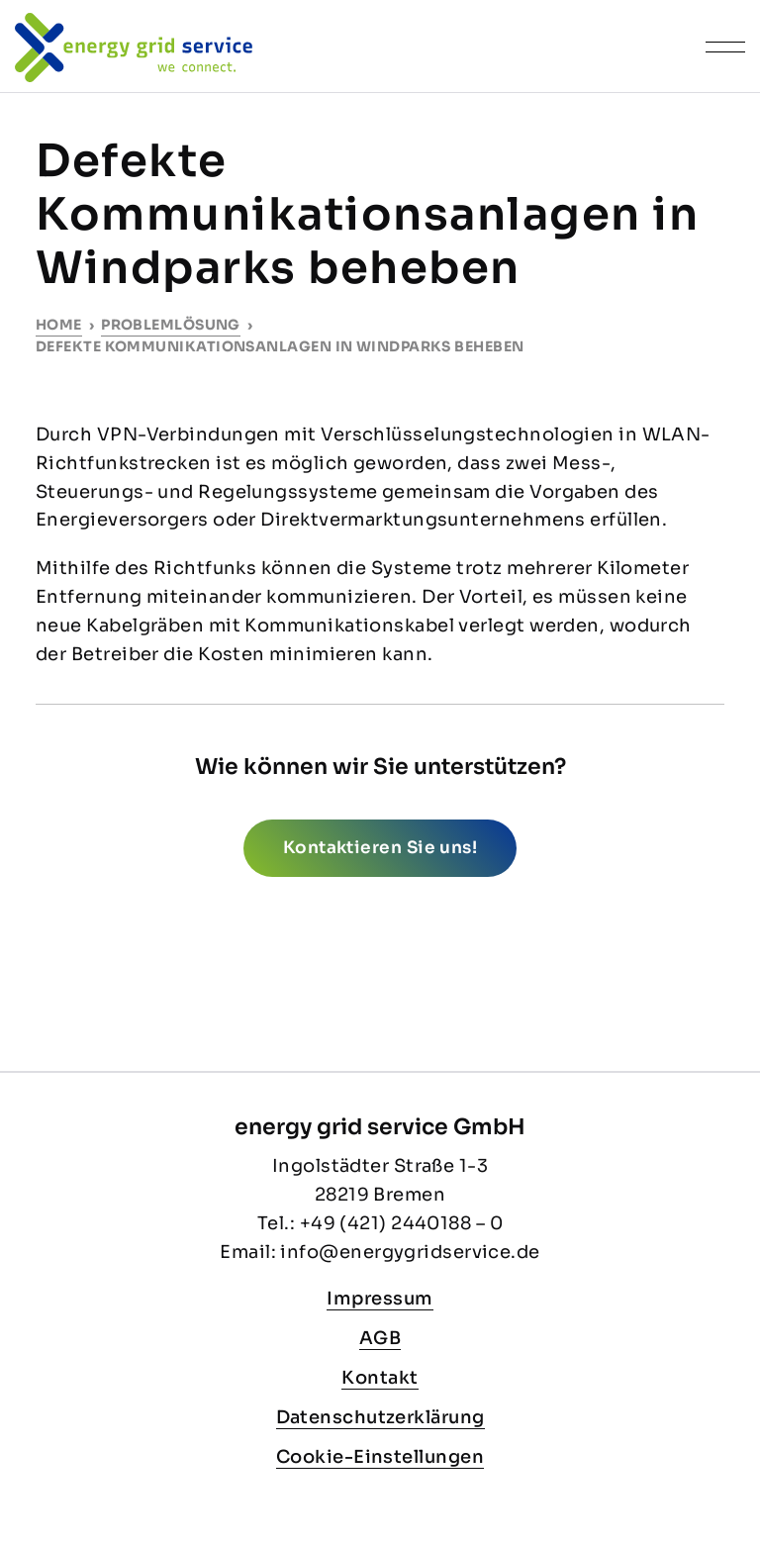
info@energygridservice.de (409, 1252)
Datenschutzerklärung (380, 1417)
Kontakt (379, 1378)
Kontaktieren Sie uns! (380, 847)
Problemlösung (170, 325)
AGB (380, 1338)
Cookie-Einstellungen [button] (380, 1457)
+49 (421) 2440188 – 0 (401, 1223)
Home (59, 325)
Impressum (379, 1298)
